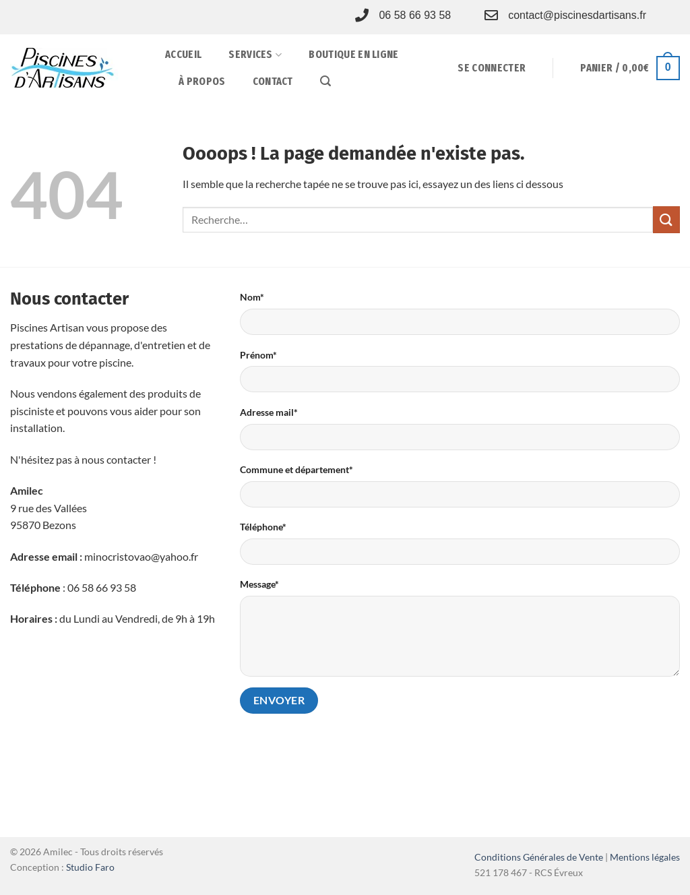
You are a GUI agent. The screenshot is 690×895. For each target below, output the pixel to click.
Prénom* (258, 355)
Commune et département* (296, 469)
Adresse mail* (269, 412)
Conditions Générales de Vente (538, 857)
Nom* (252, 297)
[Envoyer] (666, 219)
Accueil (183, 54)
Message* (259, 584)
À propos (202, 81)
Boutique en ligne (353, 54)
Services (255, 54)
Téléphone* (263, 526)
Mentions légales (645, 857)
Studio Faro (90, 867)
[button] (325, 81)
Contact (273, 81)
